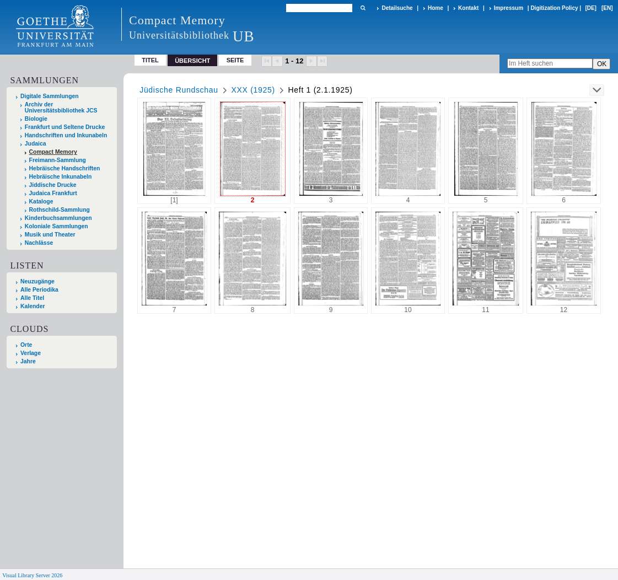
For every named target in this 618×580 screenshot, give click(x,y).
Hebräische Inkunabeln (60, 177)
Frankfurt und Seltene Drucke (65, 127)
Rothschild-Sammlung (59, 210)
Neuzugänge (37, 281)
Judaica (35, 144)
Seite (235, 60)
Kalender (32, 306)
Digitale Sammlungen (49, 96)
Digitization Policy (554, 8)
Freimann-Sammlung (57, 160)
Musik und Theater (50, 235)
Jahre (28, 361)
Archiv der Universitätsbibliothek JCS (61, 107)
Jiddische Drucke (53, 185)
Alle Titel (32, 298)
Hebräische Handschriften (64, 168)
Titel (150, 60)
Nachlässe (39, 243)
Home (435, 8)
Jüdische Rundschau (178, 89)
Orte (26, 345)
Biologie (36, 119)
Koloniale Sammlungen (56, 226)
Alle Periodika (39, 290)
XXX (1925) (253, 89)
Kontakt (468, 8)
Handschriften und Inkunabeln (66, 135)
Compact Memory (53, 152)
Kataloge (41, 201)
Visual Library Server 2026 (32, 575)
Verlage (30, 353)
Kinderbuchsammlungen (58, 218)
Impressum (508, 8)
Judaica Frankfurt (53, 193)
